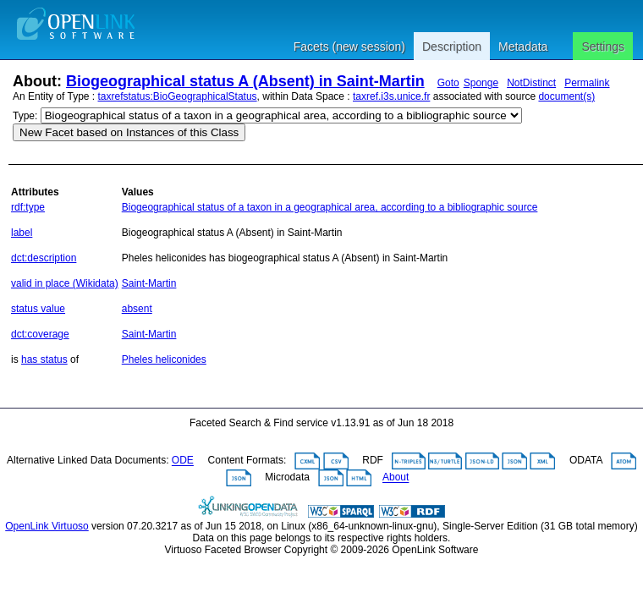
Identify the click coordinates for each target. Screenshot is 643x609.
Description (451, 46)
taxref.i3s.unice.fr (391, 96)
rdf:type (28, 207)
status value (38, 309)
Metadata (522, 46)
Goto (448, 83)
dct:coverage (40, 334)
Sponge (481, 83)
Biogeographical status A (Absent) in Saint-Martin (245, 81)
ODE (183, 461)
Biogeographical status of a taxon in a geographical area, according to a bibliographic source (330, 207)
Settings (602, 46)
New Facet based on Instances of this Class (129, 132)
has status (44, 359)
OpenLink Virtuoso (47, 526)
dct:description (43, 258)
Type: (25, 116)
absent (137, 309)
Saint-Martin (149, 283)
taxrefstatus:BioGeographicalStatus (177, 96)
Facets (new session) (349, 46)
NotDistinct (531, 83)
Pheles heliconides (164, 359)
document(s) (566, 96)
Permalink (586, 83)
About (395, 478)
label (21, 233)
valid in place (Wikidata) (64, 283)
